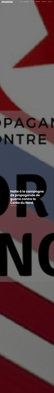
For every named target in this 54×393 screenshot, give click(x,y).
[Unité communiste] (7, 1)
